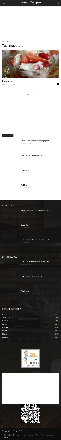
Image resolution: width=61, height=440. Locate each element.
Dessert (5, 77)
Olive (3, 84)
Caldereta (24, 225)
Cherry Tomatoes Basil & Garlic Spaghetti (35, 141)
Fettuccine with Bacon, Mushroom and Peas (36, 240)
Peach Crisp (25, 170)
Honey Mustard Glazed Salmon (31, 155)
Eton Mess (7, 81)
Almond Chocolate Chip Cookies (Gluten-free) (36, 210)
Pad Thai (24, 185)
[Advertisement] (30, 22)
